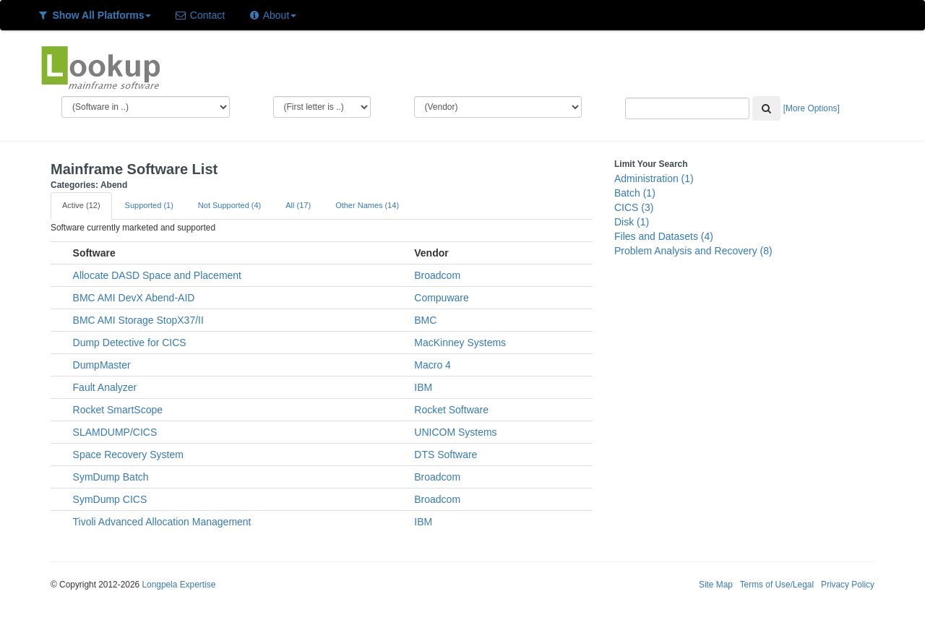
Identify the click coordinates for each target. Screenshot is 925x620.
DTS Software (445, 454)
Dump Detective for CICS (129, 342)
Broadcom (437, 275)
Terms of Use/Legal (777, 585)
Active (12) (81, 205)
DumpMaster (102, 365)
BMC (425, 320)
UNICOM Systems (455, 432)
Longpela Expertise (178, 585)
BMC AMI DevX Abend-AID (134, 297)
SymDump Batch (111, 477)
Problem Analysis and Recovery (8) (693, 251)
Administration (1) (654, 178)
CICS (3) (633, 207)
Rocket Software (451, 410)
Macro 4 (432, 365)
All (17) (298, 205)
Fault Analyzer (105, 387)
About (272, 15)
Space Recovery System (128, 454)
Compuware (441, 297)
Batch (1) (634, 193)
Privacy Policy (847, 585)
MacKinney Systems (460, 342)
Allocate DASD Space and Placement (157, 275)
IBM (423, 387)
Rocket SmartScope (118, 410)
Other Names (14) (367, 205)
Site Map (716, 585)
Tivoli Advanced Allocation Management (162, 522)
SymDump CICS (110, 499)
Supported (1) (149, 205)
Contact (199, 15)
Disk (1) (631, 222)
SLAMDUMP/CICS (115, 432)
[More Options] (811, 108)
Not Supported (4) (229, 205)
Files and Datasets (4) (663, 236)
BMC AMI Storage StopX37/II (138, 320)
